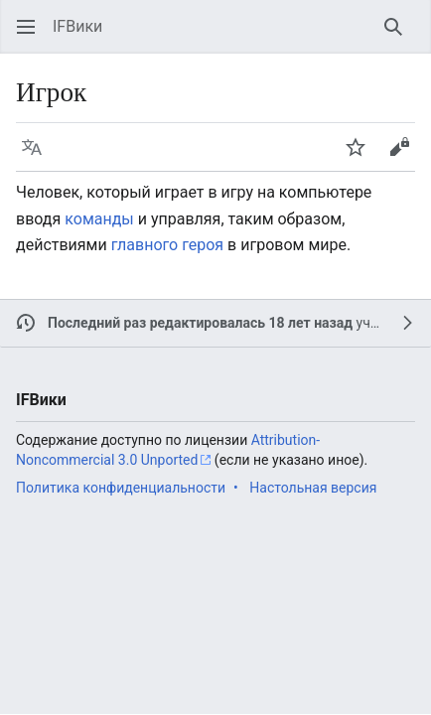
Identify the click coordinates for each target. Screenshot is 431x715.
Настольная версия (312, 488)
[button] (26, 27)
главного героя (167, 244)
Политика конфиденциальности (120, 488)
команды (99, 219)
